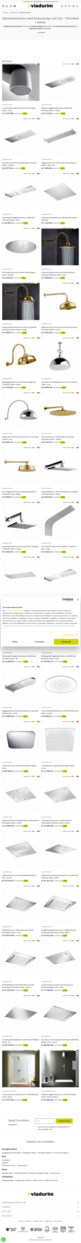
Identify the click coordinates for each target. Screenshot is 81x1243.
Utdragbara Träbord (29, 1153)
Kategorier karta (38, 1221)
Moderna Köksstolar (21, 1173)
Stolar (4, 1169)
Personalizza (40, 642)
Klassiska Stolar (7, 1173)
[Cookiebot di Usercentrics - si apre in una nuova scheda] (64, 599)
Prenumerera (64, 1121)
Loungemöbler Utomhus (23, 1180)
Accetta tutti (66, 642)
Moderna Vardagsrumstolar (39, 1173)
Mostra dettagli (68, 635)
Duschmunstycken (25, 12)
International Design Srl (40, 1202)
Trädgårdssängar (8, 1180)
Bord (4, 1156)
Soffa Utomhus (38, 1180)
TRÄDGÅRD (7, 1177)
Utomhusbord (22, 1165)
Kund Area (40, 1211)
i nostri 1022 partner (15, 611)
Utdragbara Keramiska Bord (11, 1153)
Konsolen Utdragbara (60, 1153)
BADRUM (13, 12)
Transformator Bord (9, 1165)
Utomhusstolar (55, 1173)
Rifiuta (14, 642)
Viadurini (40, 1207)
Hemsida (5, 12)
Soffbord (5, 1163)
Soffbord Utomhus (51, 1180)
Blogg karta (48, 1221)
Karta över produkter (24, 1221)
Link (50, 1129)
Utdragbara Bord (9, 1149)
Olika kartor (57, 1221)
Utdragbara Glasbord (44, 1153)
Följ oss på (40, 1216)
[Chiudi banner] (78, 599)
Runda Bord (6, 1160)
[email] (44, 1121)
